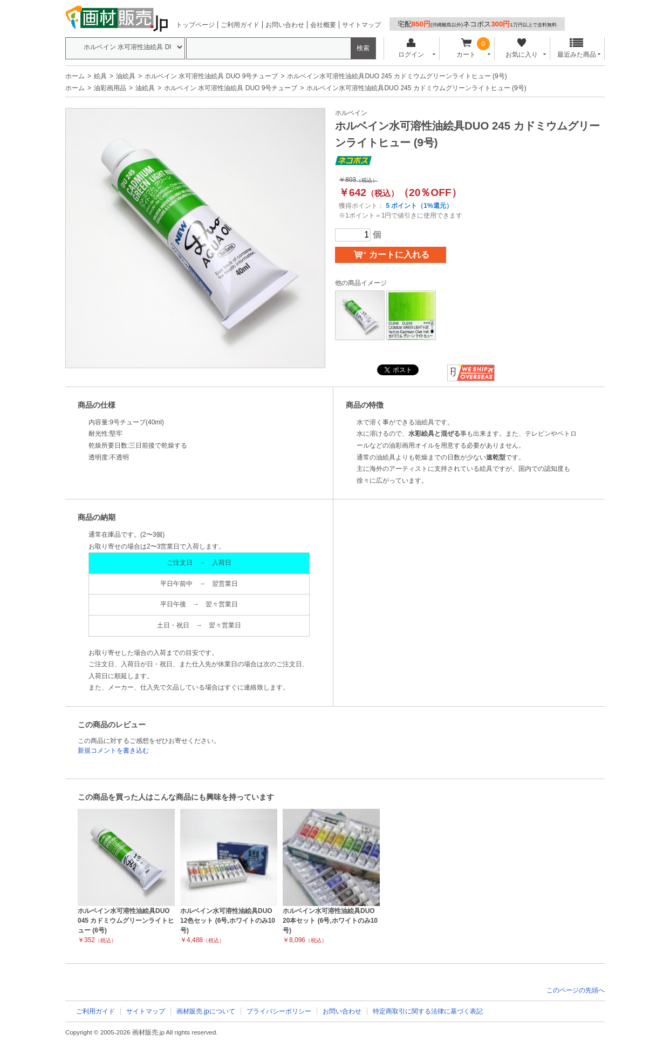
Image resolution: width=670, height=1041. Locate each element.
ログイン (411, 48)
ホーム (75, 76)
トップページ (195, 25)
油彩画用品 (110, 88)
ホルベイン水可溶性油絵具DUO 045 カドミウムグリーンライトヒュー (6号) (126, 920)
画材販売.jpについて (205, 1011)
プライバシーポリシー (279, 1011)
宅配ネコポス (477, 24)
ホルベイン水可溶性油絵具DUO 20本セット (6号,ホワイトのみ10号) (330, 920)
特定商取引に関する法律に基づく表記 (428, 1011)
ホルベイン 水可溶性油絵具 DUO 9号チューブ (211, 76)
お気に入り (521, 48)
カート (466, 48)
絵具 (100, 76)
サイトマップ (361, 25)
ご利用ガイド (240, 25)
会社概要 (323, 25)
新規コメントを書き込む (113, 750)
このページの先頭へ (575, 990)
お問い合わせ (284, 25)
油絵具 (125, 76)
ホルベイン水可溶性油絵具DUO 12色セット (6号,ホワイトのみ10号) (227, 920)
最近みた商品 (576, 48)
